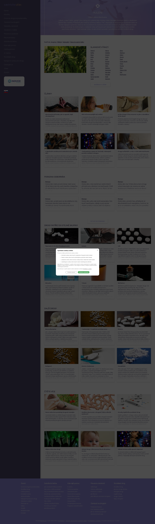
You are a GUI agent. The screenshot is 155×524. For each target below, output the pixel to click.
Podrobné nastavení (71, 272)
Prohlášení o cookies (87, 269)
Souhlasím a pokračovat (83, 272)
